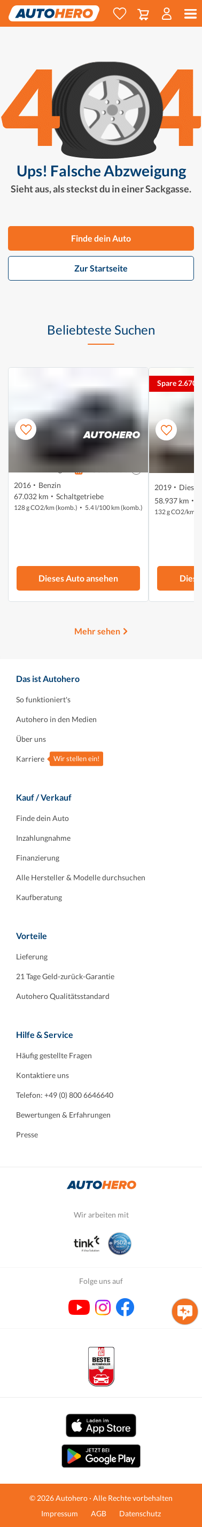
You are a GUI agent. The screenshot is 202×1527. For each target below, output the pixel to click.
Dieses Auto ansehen (78, 578)
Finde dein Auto (101, 238)
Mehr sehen (97, 631)
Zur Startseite (101, 268)
